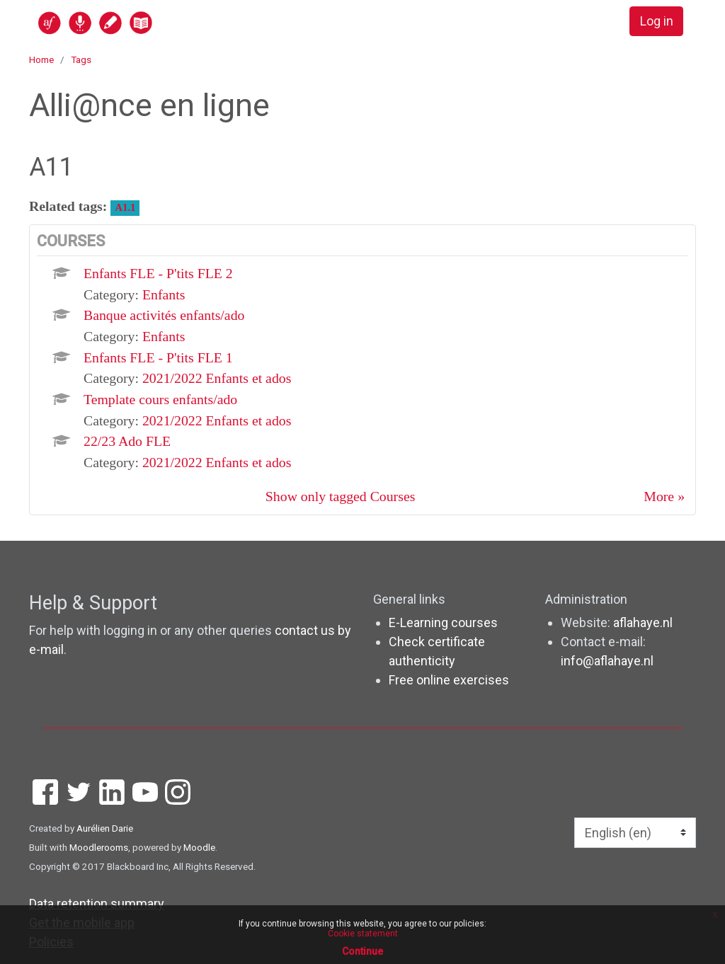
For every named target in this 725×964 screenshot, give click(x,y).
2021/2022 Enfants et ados (216, 378)
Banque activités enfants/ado (164, 315)
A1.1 (125, 207)
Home (41, 59)
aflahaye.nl (643, 622)
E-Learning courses (443, 622)
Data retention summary (96, 903)
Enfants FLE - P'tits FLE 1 (158, 357)
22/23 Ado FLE (127, 441)
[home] (150, 22)
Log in (656, 21)
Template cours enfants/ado (160, 399)
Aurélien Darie (104, 828)
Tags (81, 59)
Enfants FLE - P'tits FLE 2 (158, 273)
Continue (362, 951)
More (659, 496)
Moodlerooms (98, 847)
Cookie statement (363, 934)
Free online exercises (449, 679)
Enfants (163, 294)
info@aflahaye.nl (607, 660)
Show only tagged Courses (341, 496)
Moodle (199, 847)
